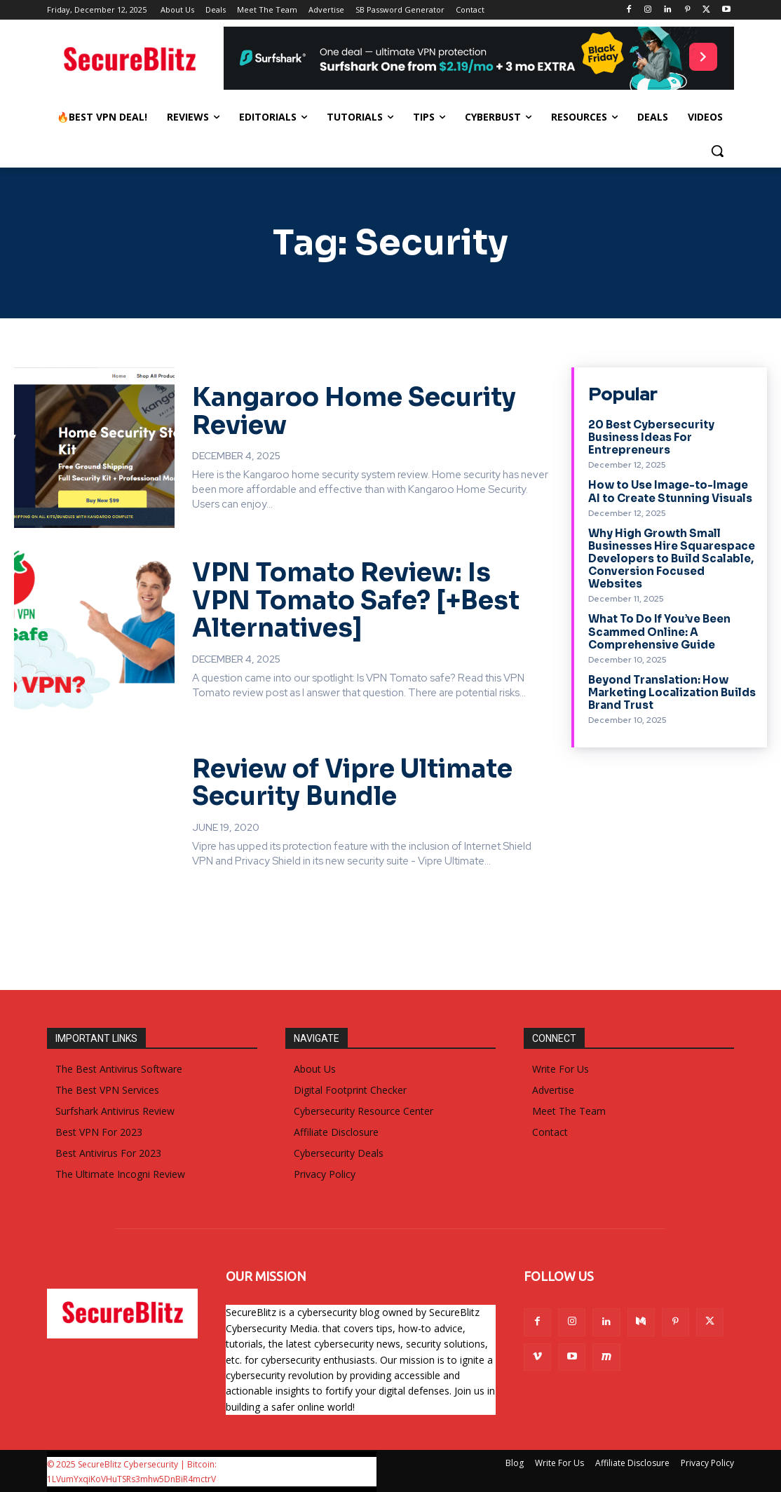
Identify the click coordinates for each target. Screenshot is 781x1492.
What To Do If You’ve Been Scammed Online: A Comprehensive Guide (659, 630)
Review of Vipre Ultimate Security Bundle (352, 783)
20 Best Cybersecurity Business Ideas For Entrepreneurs (650, 437)
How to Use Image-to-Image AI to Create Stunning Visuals (670, 491)
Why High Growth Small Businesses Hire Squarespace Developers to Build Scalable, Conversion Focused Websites (671, 558)
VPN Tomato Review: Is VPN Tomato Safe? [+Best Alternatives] (355, 600)
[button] (717, 151)
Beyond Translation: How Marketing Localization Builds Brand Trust (671, 691)
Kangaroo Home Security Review (354, 411)
